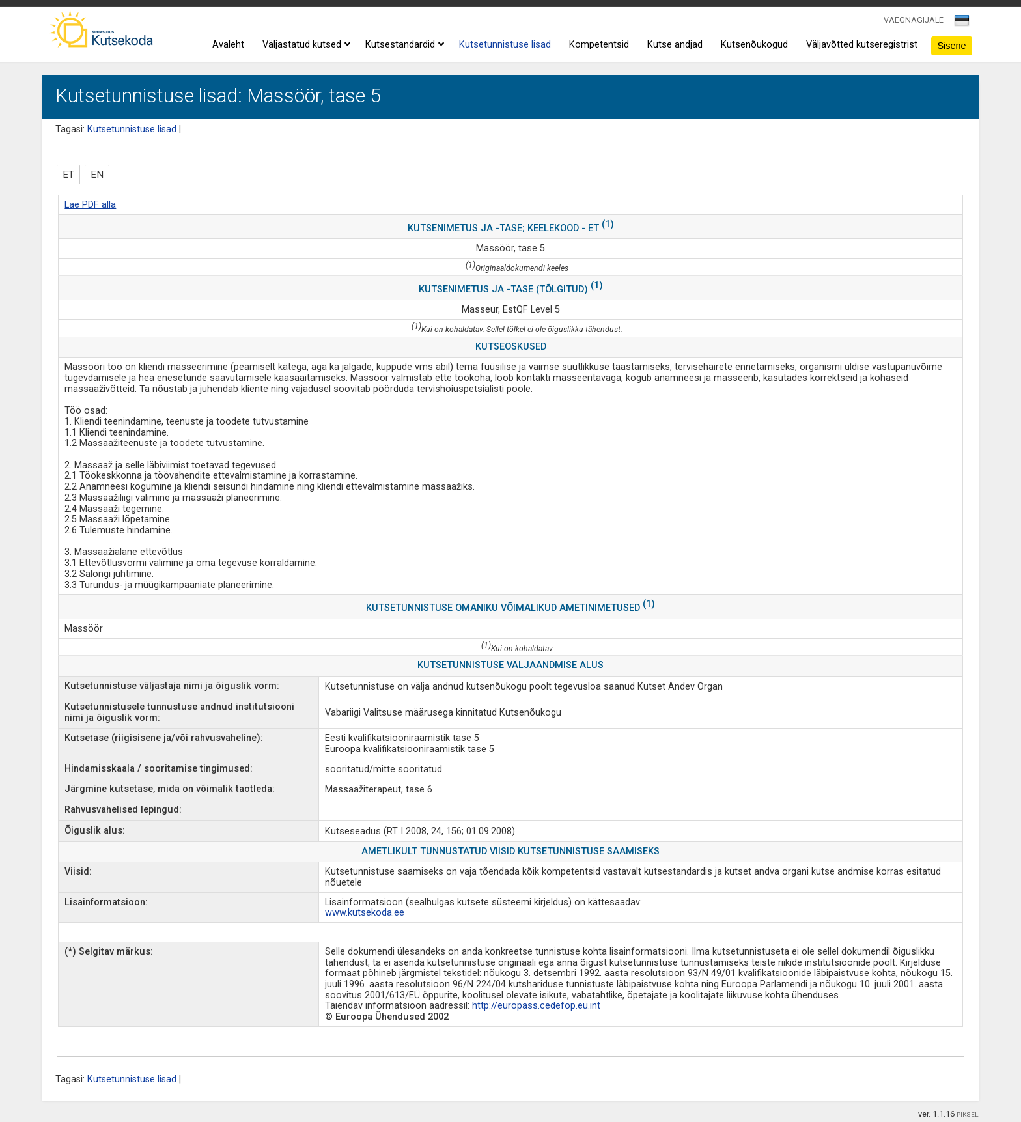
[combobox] (962, 24)
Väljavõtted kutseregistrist (861, 44)
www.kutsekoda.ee (364, 912)
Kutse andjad (675, 44)
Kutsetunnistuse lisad (505, 44)
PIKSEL (968, 1114)
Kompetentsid (599, 44)
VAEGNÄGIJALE (914, 20)
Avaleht (228, 44)
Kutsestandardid (403, 45)
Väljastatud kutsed (304, 45)
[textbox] (960, 23)
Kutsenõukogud (754, 44)
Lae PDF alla (90, 204)
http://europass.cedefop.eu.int (536, 1005)
